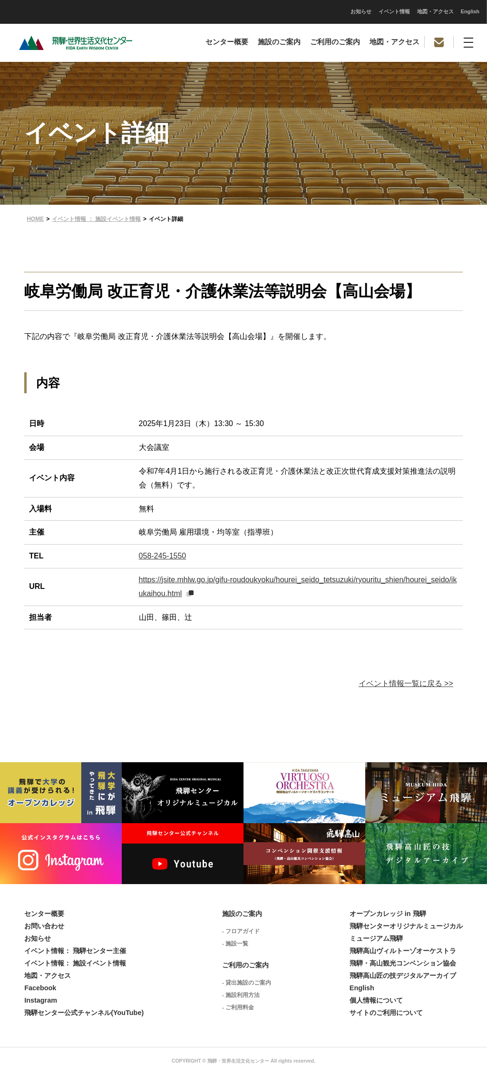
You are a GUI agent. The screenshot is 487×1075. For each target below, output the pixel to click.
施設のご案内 (279, 42)
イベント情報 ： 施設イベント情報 (96, 219)
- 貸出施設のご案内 (246, 982)
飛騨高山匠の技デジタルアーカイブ (403, 975)
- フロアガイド (241, 931)
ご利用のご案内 (335, 42)
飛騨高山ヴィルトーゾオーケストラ (403, 951)
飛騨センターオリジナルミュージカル (406, 926)
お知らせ (227, 11)
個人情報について (376, 1000)
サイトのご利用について (386, 1012)
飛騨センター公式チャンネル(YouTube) (84, 1012)
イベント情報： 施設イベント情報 (75, 963)
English (336, 11)
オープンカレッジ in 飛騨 (388, 913)
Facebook (40, 988)
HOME (35, 219)
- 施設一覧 (235, 943)
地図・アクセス (301, 11)
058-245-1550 (162, 556)
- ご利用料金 (238, 1007)
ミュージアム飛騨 (376, 938)
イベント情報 (260, 11)
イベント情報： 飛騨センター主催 (75, 951)
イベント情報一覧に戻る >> (406, 683)
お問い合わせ (44, 926)
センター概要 (226, 42)
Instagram (40, 1000)
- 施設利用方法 (241, 995)
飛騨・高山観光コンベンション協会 (403, 963)
